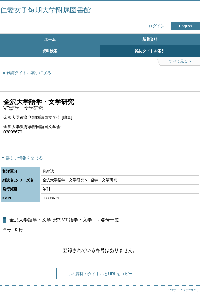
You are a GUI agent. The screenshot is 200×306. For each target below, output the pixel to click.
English (185, 26)
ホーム (50, 39)
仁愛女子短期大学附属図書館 (45, 10)
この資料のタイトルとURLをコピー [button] (100, 273)
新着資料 (149, 39)
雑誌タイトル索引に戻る (28, 72)
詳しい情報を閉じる (24, 157)
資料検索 (49, 51)
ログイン (156, 26)
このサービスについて (183, 290)
